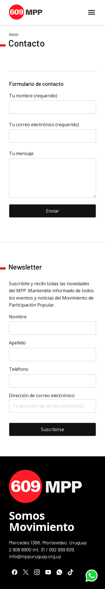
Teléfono (18, 369)
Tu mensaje (21, 153)
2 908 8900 (20, 549)
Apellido (17, 343)
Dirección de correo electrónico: (52, 402)
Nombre (18, 317)
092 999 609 (61, 549)
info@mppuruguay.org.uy (35, 556)
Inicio (13, 34)
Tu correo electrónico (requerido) (44, 124)
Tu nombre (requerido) (33, 96)
